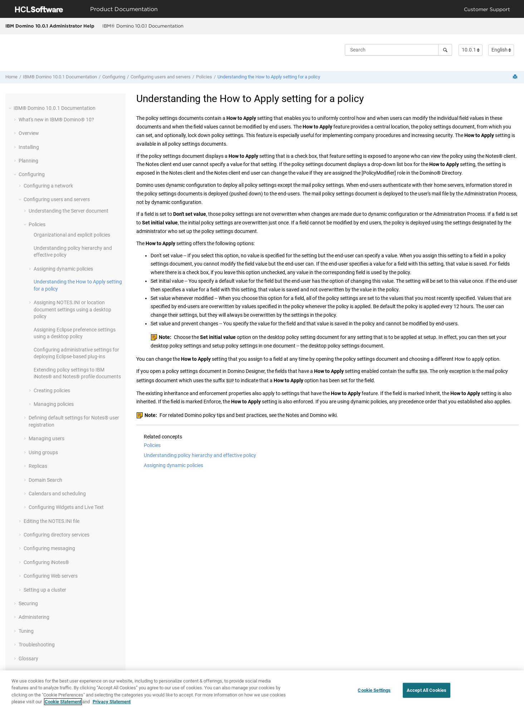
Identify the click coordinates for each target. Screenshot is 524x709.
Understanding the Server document (68, 211)
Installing (29, 147)
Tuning (26, 631)
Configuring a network (48, 186)
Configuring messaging (49, 548)
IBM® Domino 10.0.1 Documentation (142, 25)
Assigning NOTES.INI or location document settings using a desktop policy (72, 309)
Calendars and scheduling (57, 493)
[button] (11, 108)
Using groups (43, 452)
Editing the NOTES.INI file (51, 521)
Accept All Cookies (426, 690)
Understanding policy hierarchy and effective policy (200, 454)
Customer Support (487, 9)
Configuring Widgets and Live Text (66, 507)
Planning (28, 161)
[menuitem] (142, 26)
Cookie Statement (63, 702)
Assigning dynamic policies (63, 269)
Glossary (28, 658)
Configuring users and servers (161, 76)
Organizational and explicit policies (72, 235)
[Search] (445, 49)
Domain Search (45, 480)
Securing (28, 603)
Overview (29, 133)
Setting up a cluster (45, 590)
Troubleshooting (37, 644)
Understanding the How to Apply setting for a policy (268, 76)
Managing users (46, 438)
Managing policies (54, 404)
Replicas (38, 466)
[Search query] (398, 49)
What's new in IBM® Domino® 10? (56, 119)
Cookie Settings (374, 690)
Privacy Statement (112, 702)
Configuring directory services (56, 535)
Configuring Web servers (51, 576)
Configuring (113, 76)
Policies (204, 76)
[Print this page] (515, 77)
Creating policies (52, 390)
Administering (34, 617)
